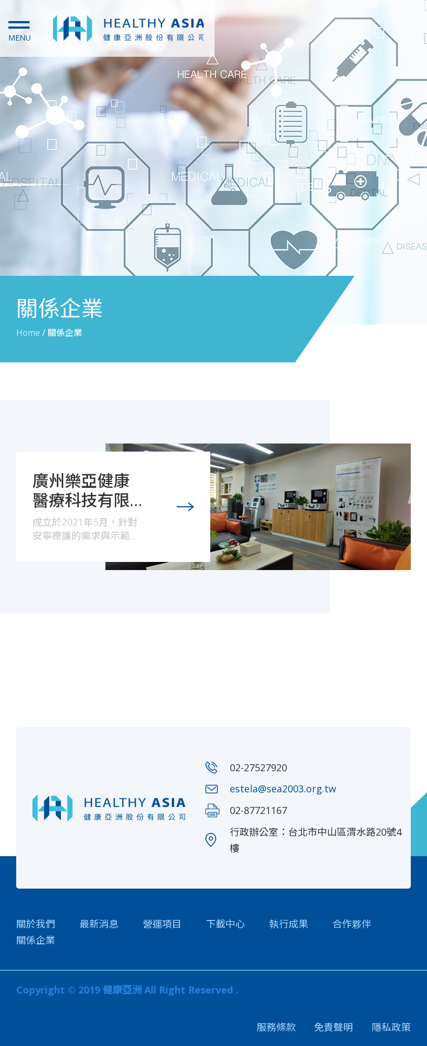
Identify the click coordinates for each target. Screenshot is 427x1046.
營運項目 (162, 923)
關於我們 (35, 923)
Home (28, 333)
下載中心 (225, 923)
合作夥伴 (351, 923)
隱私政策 (391, 1027)
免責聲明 (333, 1027)
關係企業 (35, 939)
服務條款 (275, 1027)
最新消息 (98, 923)
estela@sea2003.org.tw (283, 788)
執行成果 (288, 923)
